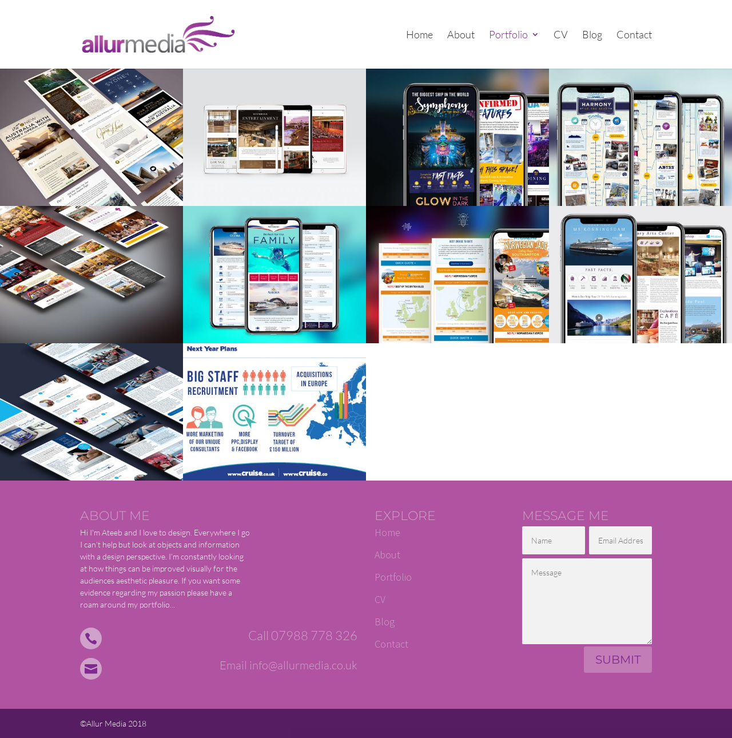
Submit (617, 659)
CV (561, 35)
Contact (634, 35)
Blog (592, 35)
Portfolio (508, 35)
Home (419, 35)
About (461, 35)
